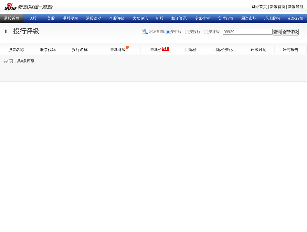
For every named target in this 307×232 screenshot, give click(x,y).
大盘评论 (140, 18)
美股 (51, 18)
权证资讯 (179, 18)
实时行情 (225, 18)
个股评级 (117, 18)
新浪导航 (295, 7)
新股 (160, 18)
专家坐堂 (202, 18)
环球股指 (272, 18)
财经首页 (259, 7)
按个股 (176, 31)
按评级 (214, 31)
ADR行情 (295, 18)
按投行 (195, 31)
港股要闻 (70, 18)
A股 (33, 18)
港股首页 (11, 18)
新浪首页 (277, 7)
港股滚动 (93, 18)
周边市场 (249, 18)
